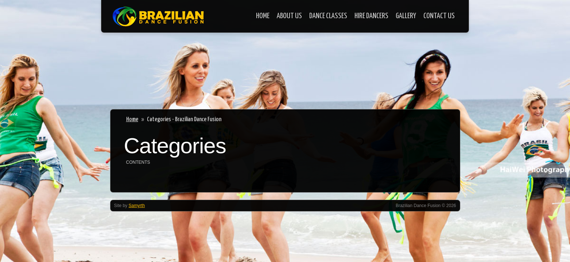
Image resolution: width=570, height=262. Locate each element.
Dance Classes (328, 16)
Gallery (406, 16)
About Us (289, 16)
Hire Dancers (371, 16)
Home (263, 16)
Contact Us (439, 16)
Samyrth (137, 205)
